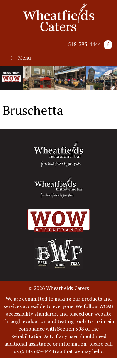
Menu (20, 57)
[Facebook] (108, 44)
